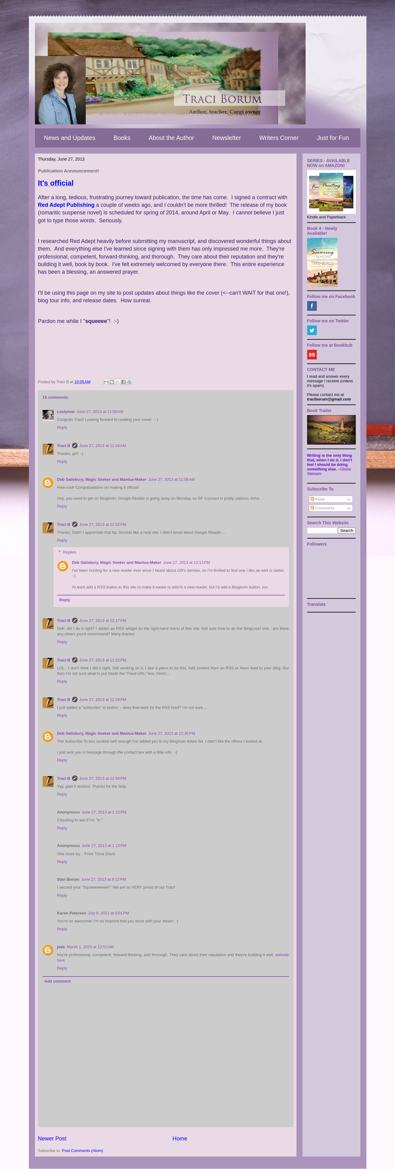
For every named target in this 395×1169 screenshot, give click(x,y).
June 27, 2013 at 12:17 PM (102, 620)
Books (121, 137)
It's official (56, 183)
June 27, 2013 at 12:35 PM (171, 733)
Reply (62, 427)
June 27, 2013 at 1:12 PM (104, 812)
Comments (322, 508)
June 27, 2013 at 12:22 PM (102, 660)
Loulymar (66, 411)
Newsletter (226, 137)
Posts (317, 499)
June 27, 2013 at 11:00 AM (100, 411)
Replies (69, 552)
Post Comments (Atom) (82, 1150)
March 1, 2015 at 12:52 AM (90, 947)
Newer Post (52, 1139)
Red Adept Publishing (66, 205)
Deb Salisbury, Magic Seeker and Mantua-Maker (102, 479)
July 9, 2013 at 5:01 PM (108, 913)
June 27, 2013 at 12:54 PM (102, 778)
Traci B (63, 445)
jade (61, 947)
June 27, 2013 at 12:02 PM (102, 524)
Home (179, 1139)
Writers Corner (279, 137)
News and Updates (69, 137)
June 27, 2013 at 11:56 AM (171, 479)
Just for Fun (333, 137)
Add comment (57, 981)
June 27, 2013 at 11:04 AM (102, 445)
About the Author (171, 137)
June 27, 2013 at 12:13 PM (186, 562)
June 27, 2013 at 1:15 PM (104, 845)
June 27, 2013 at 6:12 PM (103, 879)
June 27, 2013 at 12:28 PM (102, 699)
